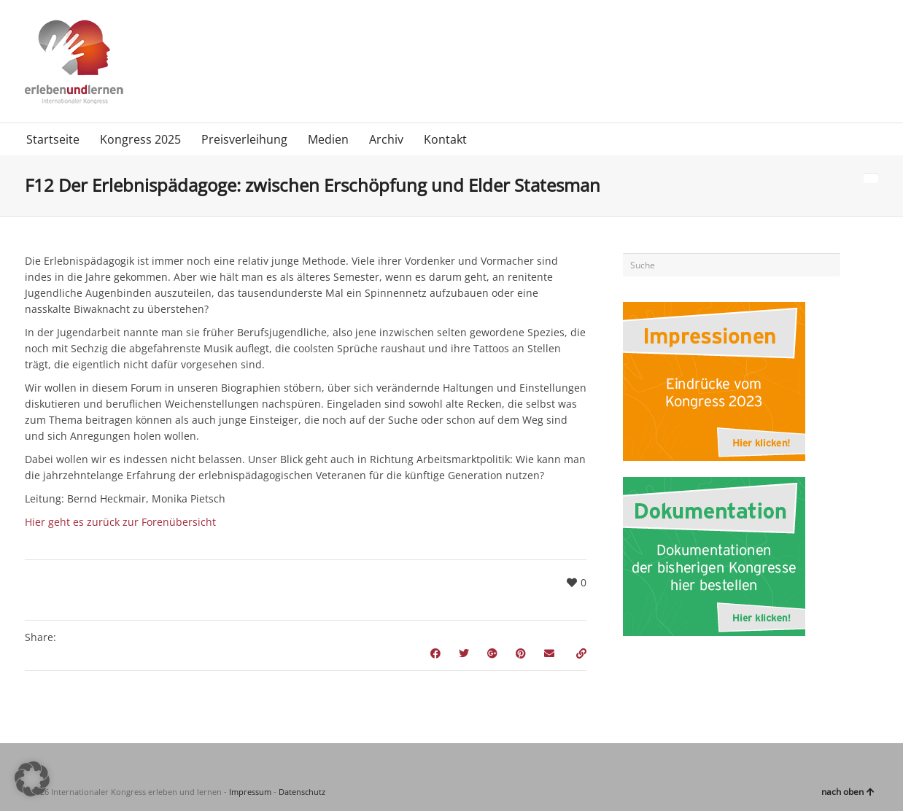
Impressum (250, 791)
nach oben (848, 791)
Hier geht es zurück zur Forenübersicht (120, 522)
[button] (32, 779)
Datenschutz (302, 791)
